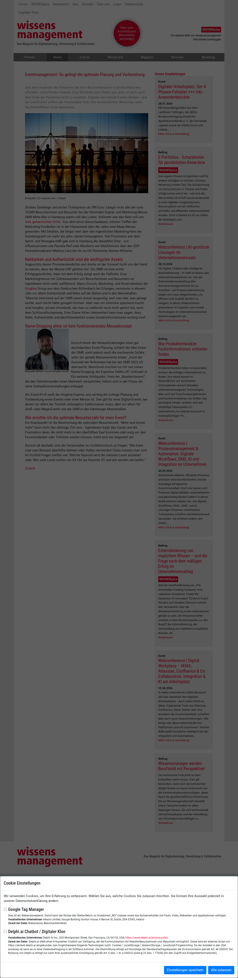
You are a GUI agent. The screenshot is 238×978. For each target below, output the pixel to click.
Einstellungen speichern (185, 970)
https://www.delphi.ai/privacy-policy (146, 937)
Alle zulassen (221, 970)
